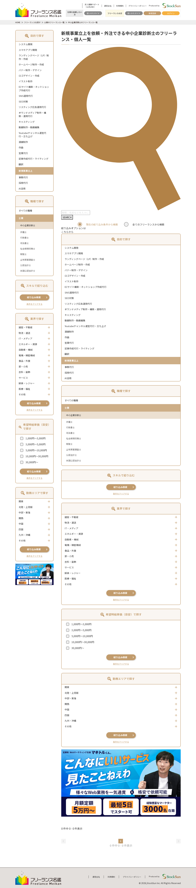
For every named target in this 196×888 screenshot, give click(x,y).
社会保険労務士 (27, 248)
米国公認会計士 (27, 270)
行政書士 (24, 237)
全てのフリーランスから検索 (148, 224)
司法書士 (24, 243)
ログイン (171, 13)
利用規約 (120, 6)
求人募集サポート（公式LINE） (92, 5)
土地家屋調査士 (27, 259)
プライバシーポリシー (137, 6)
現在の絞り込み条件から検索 (102, 224)
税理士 (23, 254)
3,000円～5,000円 (35, 444)
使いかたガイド (93, 13)
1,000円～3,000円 (35, 438)
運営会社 (107, 6)
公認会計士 (25, 265)
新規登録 (152, 13)
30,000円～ (32, 462)
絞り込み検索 (34, 297)
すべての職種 (25, 210)
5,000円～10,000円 (36, 450)
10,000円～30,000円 (37, 456)
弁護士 (23, 232)
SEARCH (67, 217)
